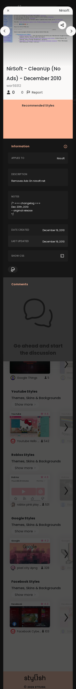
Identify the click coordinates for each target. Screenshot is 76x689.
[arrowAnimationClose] (5, 31)
